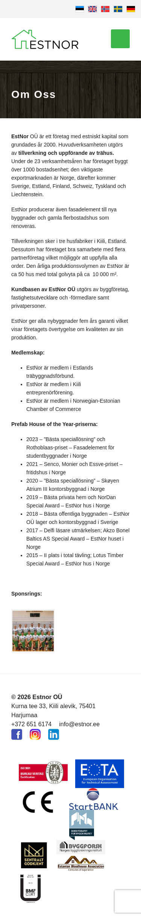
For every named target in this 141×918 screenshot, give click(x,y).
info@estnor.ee (79, 724)
